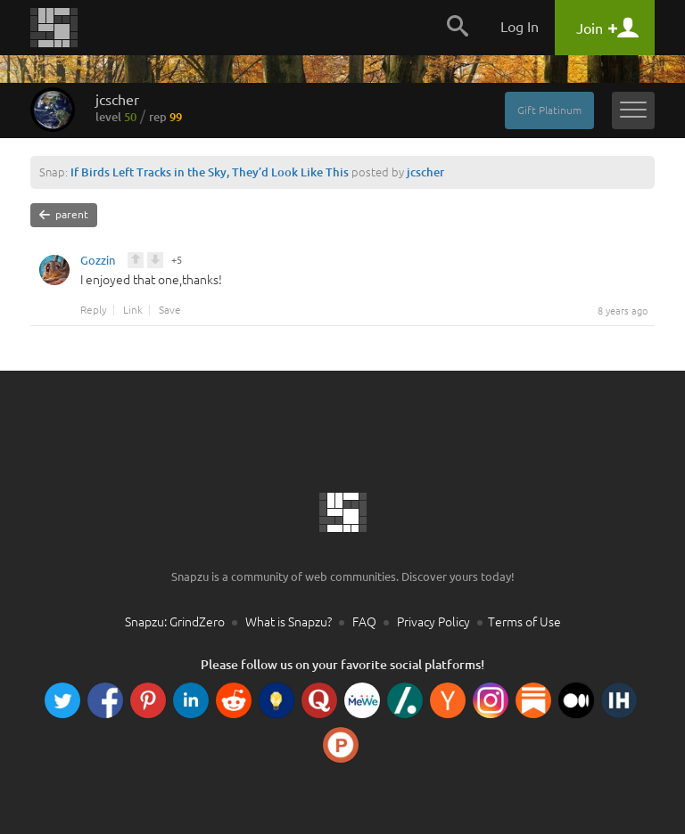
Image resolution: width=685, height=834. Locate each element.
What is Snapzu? (288, 622)
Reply (93, 310)
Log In (519, 27)
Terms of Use (524, 622)
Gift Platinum (549, 110)
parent (63, 214)
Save (170, 310)
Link (133, 310)
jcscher (138, 108)
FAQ (364, 622)
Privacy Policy (433, 622)
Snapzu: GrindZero (175, 622)
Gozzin (97, 263)
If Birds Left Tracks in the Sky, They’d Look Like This (209, 172)
